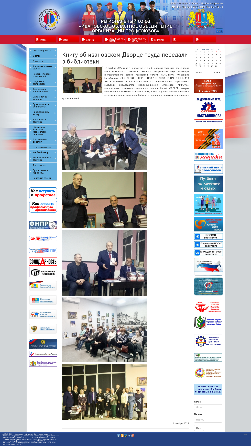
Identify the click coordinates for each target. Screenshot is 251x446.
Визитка (44, 55)
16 (212, 60)
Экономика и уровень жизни (44, 90)
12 (196, 60)
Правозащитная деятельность (44, 105)
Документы (44, 61)
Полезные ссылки (42, 177)
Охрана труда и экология (44, 98)
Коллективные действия (44, 140)
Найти (217, 72)
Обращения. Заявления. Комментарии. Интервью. (44, 131)
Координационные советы (44, 67)
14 (204, 60)
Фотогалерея (40, 165)
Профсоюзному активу (44, 113)
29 (196, 54)
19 (196, 63)
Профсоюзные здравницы (40, 171)
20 (200, 63)
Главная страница (44, 50)
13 (200, 60)
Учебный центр (44, 152)
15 (208, 60)
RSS (245, 434)
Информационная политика (44, 158)
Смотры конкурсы (42, 146)
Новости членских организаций (42, 75)
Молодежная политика (44, 120)
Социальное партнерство (44, 82)
